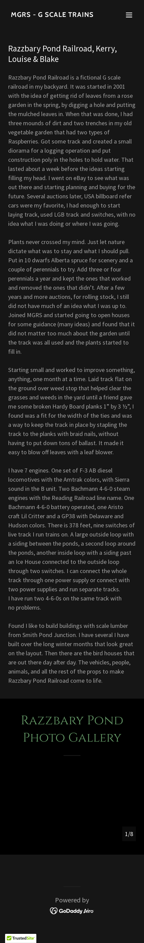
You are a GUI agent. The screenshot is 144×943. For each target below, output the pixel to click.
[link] (53, 15)
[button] (129, 15)
